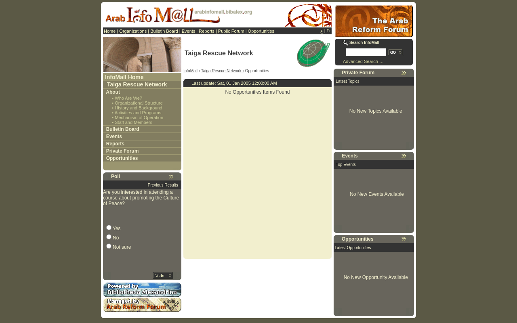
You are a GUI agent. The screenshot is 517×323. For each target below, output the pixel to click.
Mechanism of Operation (139, 117)
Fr (329, 30)
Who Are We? (128, 98)
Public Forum (231, 31)
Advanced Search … (363, 61)
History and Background (138, 107)
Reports (206, 31)
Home (110, 31)
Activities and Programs (138, 112)
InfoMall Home (124, 77)
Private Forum (122, 151)
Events (188, 31)
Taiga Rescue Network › (222, 71)
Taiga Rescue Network (137, 84)
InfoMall (190, 71)
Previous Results (163, 185)
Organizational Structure (139, 103)
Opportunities (261, 31)
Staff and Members (133, 122)
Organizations (133, 31)
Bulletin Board (164, 31)
